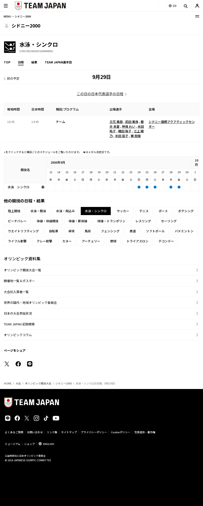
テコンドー (166, 241)
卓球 (71, 231)
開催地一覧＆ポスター (19, 280)
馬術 (88, 231)
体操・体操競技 (47, 221)
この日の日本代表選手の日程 (100, 93)
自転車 (53, 231)
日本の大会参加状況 (18, 313)
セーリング (169, 221)
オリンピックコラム (18, 335)
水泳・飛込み (65, 211)
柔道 (133, 231)
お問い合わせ (35, 432)
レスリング (143, 221)
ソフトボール (155, 231)
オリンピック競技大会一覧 (22, 270)
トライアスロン (137, 241)
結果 (34, 62)
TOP (7, 62)
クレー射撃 (44, 241)
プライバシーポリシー (94, 432)
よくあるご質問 (14, 432)
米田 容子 (121, 135)
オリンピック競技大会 (38, 383)
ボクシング (186, 211)
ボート (163, 211)
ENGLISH (48, 444)
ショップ (29, 444)
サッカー (123, 211)
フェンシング (110, 231)
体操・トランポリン (111, 221)
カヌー (67, 241)
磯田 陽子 (124, 131)
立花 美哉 (116, 121)
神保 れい (128, 126)
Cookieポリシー (120, 432)
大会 (18, 383)
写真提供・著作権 (144, 432)
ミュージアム (12, 444)
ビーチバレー (17, 221)
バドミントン (184, 231)
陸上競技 (14, 211)
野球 (113, 241)
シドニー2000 (63, 383)
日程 (21, 62)
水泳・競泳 (38, 211)
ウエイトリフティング (23, 231)
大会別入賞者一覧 (16, 291)
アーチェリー (91, 241)
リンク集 (52, 432)
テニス (144, 211)
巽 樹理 (136, 135)
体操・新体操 (78, 221)
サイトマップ (69, 432)
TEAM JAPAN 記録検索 (19, 324)
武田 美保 (131, 121)
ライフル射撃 (17, 241)
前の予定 (13, 78)
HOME (8, 383)
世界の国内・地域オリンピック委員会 (30, 302)
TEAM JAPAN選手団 (58, 62)
